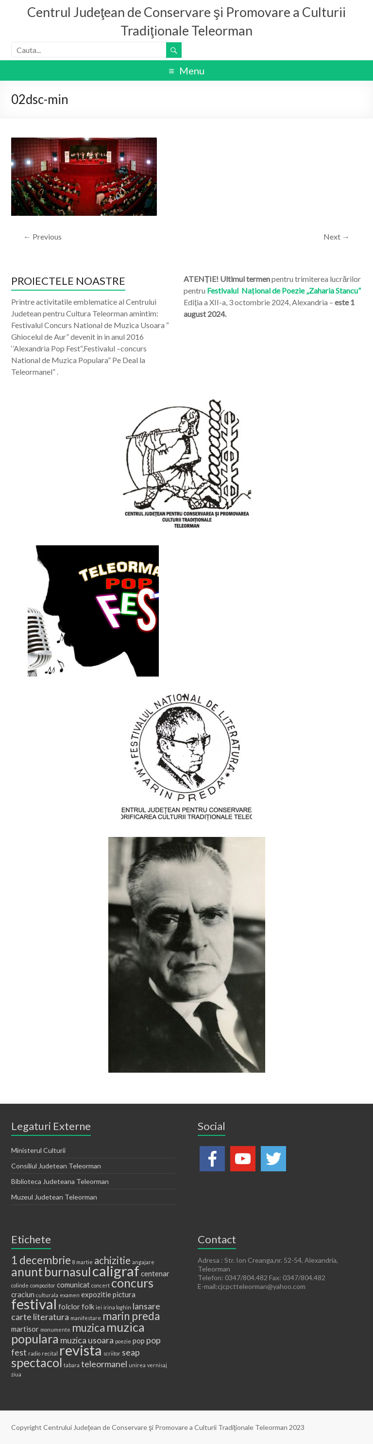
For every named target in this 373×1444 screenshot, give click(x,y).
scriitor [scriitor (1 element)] (111, 1353)
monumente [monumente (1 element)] (55, 1329)
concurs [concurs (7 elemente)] (132, 1282)
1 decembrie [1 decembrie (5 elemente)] (41, 1260)
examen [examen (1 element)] (70, 1295)
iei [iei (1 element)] (99, 1307)
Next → (336, 236)
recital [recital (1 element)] (50, 1353)
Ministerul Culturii (38, 1150)
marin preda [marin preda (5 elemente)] (131, 1315)
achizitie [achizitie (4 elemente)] (112, 1260)
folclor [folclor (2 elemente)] (69, 1306)
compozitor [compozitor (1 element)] (42, 1285)
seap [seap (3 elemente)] (131, 1352)
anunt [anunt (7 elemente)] (27, 1271)
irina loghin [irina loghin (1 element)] (117, 1307)
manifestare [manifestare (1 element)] (85, 1318)
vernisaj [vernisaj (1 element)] (157, 1365)
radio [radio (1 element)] (34, 1353)
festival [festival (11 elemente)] (34, 1303)
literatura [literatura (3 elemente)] (51, 1316)
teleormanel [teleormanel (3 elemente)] (104, 1363)
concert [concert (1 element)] (100, 1285)
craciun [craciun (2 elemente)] (22, 1294)
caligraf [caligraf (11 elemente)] (115, 1270)
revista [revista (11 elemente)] (80, 1349)
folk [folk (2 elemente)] (88, 1306)
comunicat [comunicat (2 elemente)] (73, 1284)
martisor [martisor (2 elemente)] (25, 1328)
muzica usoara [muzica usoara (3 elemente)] (87, 1340)
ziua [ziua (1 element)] (16, 1374)
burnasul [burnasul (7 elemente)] (67, 1271)
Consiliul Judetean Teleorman (56, 1166)
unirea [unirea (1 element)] (137, 1365)
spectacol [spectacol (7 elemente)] (36, 1362)
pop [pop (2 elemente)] (139, 1340)
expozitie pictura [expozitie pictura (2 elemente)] (108, 1294)
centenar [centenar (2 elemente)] (155, 1273)
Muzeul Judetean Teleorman (54, 1197)
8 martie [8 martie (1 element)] (82, 1262)
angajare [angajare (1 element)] (143, 1262)
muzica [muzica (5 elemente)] (88, 1327)
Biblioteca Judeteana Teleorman (60, 1181)
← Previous (42, 236)
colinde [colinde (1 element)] (20, 1285)
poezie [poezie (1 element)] (123, 1341)
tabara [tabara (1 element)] (72, 1365)
